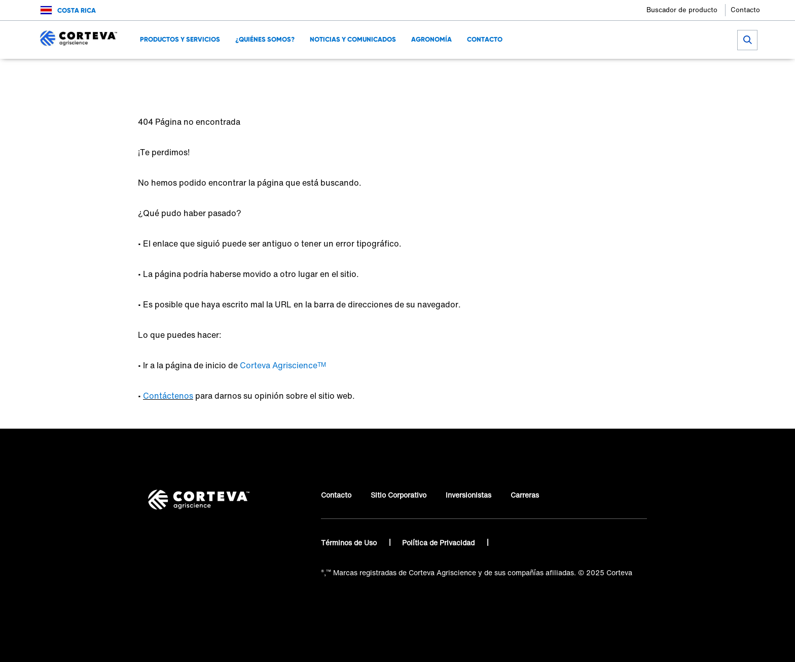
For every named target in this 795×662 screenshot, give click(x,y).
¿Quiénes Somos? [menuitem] (265, 39)
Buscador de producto (681, 10)
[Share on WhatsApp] (634, 73)
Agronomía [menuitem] (431, 39)
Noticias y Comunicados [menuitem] (353, 39)
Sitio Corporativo (398, 495)
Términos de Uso (350, 542)
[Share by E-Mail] (650, 73)
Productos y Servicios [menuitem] (180, 39)
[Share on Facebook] (583, 73)
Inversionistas (468, 495)
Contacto (745, 10)
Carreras (525, 495)
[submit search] (747, 40)
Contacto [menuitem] (484, 39)
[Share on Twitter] (600, 73)
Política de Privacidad (439, 542)
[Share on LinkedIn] (617, 73)
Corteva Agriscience (171, 73)
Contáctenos (168, 396)
